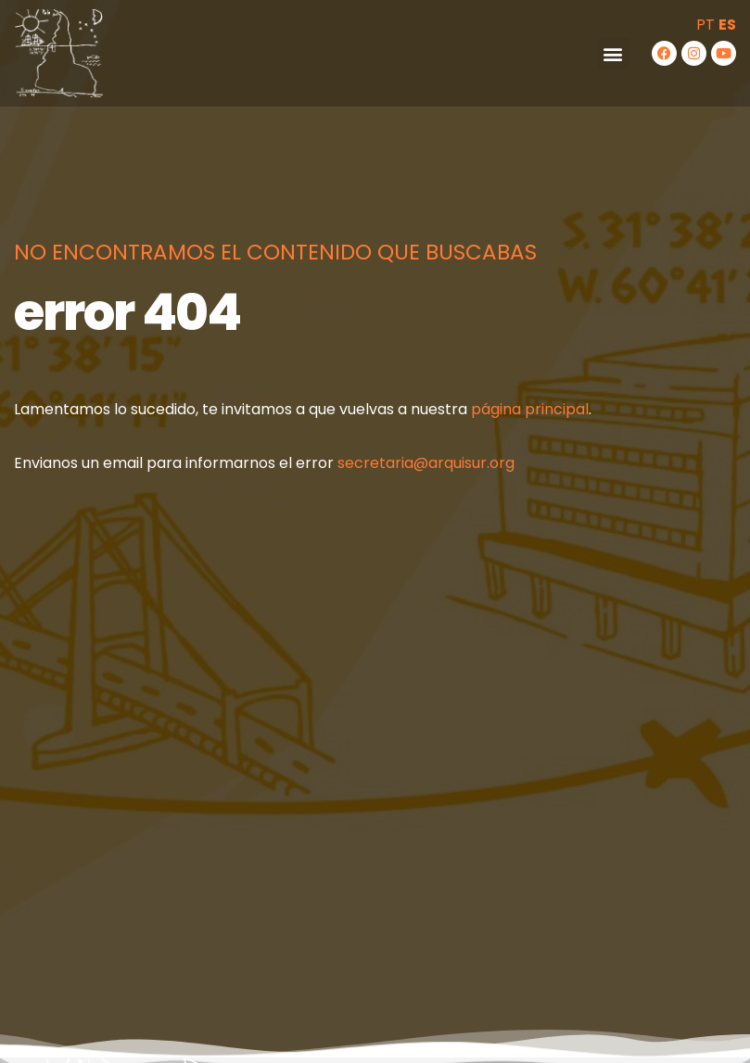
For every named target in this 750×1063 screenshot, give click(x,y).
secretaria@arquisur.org (426, 463)
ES (727, 24)
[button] (613, 53)
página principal (530, 409)
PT (705, 24)
